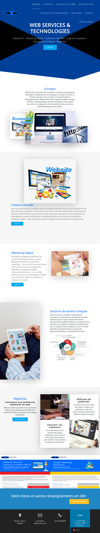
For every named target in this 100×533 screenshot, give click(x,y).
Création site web (66, 4)
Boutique (77, 13)
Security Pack (86, 4)
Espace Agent (86, 22)
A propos (48, 4)
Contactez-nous (79, 501)
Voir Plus (17, 223)
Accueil (36, 4)
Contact (89, 13)
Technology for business (55, 13)
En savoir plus (20, 419)
